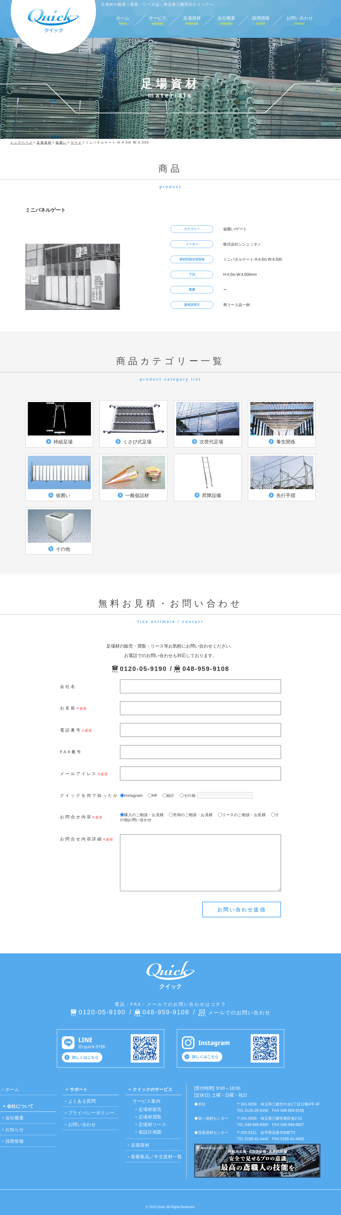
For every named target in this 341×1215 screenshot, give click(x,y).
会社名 (68, 686)
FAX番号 (71, 752)
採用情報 (14, 1141)
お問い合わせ (82, 1124)
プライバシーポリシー (91, 1113)
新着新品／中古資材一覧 (156, 1156)
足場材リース (152, 1124)
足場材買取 (150, 1117)
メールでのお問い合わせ (239, 1012)
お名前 (68, 708)
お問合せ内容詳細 (81, 839)
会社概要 (14, 1118)
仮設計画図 (150, 1132)
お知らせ (14, 1129)
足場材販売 (150, 1109)
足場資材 (140, 1145)
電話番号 (70, 730)
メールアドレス (78, 773)
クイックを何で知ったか (89, 795)
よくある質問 (82, 1101)
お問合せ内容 (76, 817)
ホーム (12, 1089)
